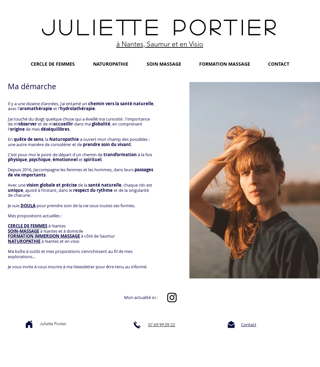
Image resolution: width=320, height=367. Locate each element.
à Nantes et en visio (60, 241)
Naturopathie (64, 139)
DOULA (28, 206)
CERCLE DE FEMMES (27, 226)
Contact (248, 324)
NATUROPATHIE (24, 241)
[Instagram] (172, 297)
